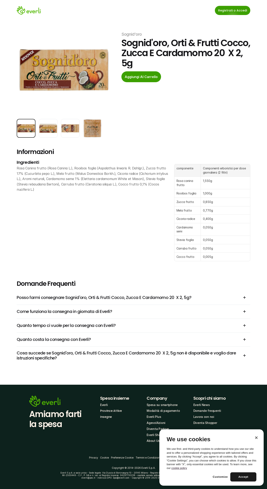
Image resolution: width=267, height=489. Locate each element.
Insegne (106, 417)
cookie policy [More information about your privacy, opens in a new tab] (179, 468)
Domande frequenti (207, 410)
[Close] (256, 437)
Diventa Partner (158, 429)
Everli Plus (154, 416)
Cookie (104, 457)
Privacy (93, 457)
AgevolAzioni (156, 423)
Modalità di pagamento (163, 410)
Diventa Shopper (205, 423)
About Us (153, 440)
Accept (243, 476)
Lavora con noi (203, 416)
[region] (211, 457)
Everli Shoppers (158, 435)
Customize (220, 476)
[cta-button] (141, 76)
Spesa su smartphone (162, 405)
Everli (104, 405)
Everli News (201, 405)
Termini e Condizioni (148, 457)
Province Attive (111, 411)
